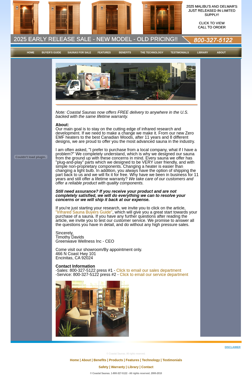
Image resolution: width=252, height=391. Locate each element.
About (86, 360)
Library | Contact (140, 367)
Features (132, 360)
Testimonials (172, 360)
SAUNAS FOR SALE (79, 52)
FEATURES (104, 52)
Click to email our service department (154, 274)
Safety (103, 367)
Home (74, 360)
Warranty (118, 367)
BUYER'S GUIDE (51, 52)
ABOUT (221, 52)
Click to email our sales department (148, 270)
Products (116, 360)
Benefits (100, 360)
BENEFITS (125, 52)
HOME (30, 52)
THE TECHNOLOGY (151, 52)
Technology (151, 360)
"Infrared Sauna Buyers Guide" (84, 212)
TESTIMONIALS (180, 52)
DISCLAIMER (232, 347)
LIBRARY (202, 52)
